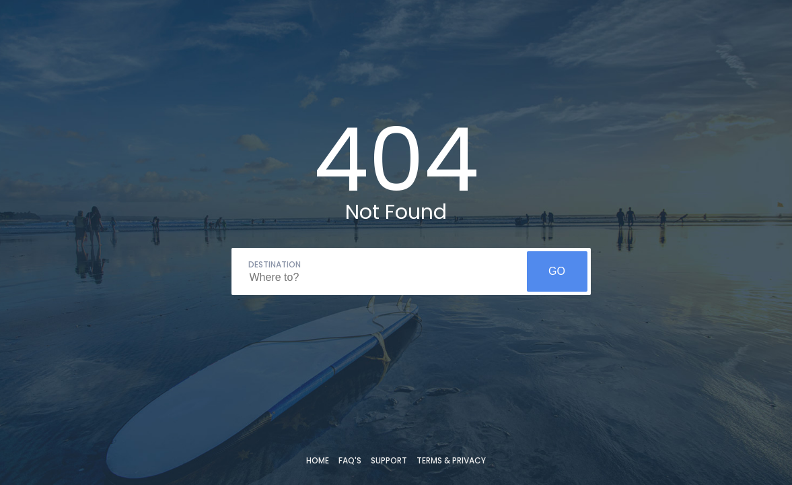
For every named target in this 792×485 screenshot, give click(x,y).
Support (389, 460)
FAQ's (349, 460)
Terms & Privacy (451, 460)
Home (317, 460)
